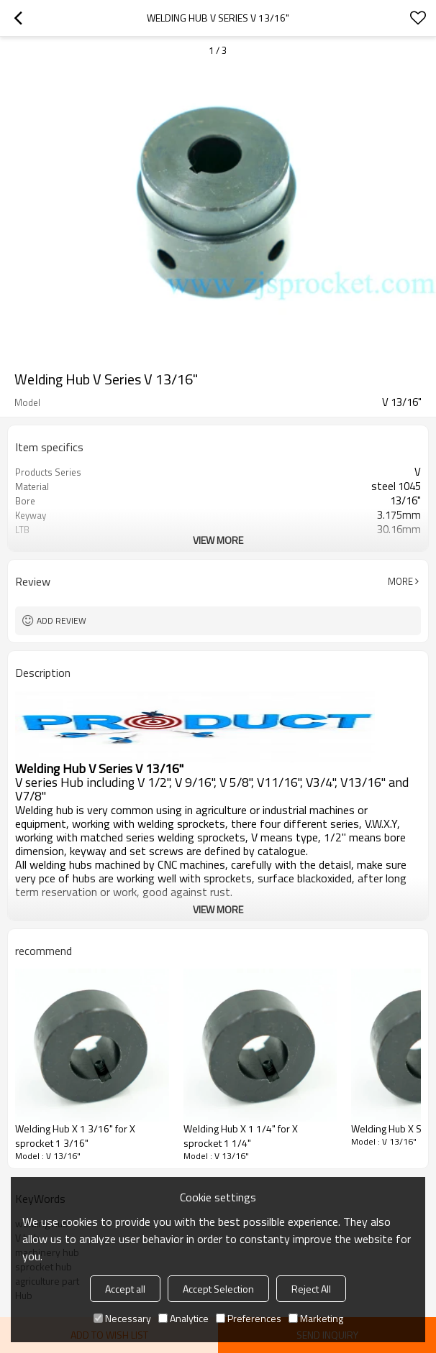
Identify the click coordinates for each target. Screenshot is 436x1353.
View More (218, 540)
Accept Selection (218, 1288)
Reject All (311, 1288)
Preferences (248, 1318)
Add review (61, 620)
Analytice (183, 1318)
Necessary (122, 1318)
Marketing (316, 1318)
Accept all (125, 1288)
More (400, 581)
